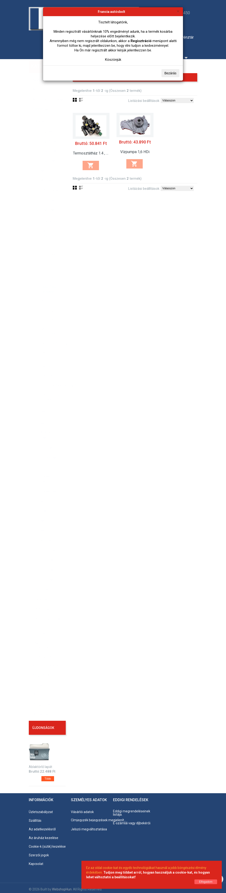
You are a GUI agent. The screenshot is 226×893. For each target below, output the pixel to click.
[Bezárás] (178, 11)
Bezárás (170, 73)
